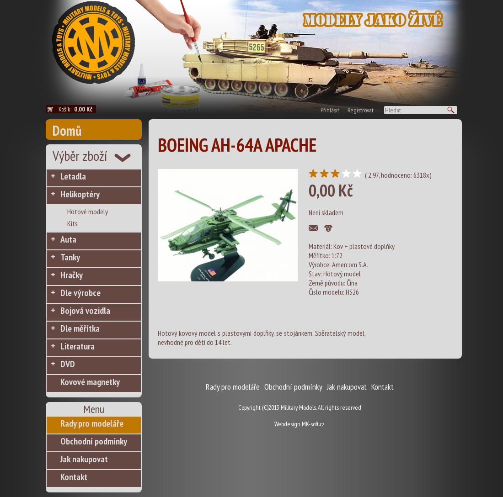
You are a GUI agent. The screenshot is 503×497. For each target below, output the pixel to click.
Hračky (71, 275)
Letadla (73, 176)
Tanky (70, 257)
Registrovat (361, 110)
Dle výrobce (80, 293)
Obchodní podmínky (93, 441)
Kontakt (73, 477)
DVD (67, 364)
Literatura (77, 346)
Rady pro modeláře (91, 423)
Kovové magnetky (90, 382)
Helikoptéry (80, 194)
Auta (68, 239)
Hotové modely (87, 211)
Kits (72, 223)
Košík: (77, 109)
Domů (67, 130)
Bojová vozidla (85, 311)
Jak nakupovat (84, 459)
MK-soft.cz (313, 424)
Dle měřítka (80, 328)
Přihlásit (330, 110)
